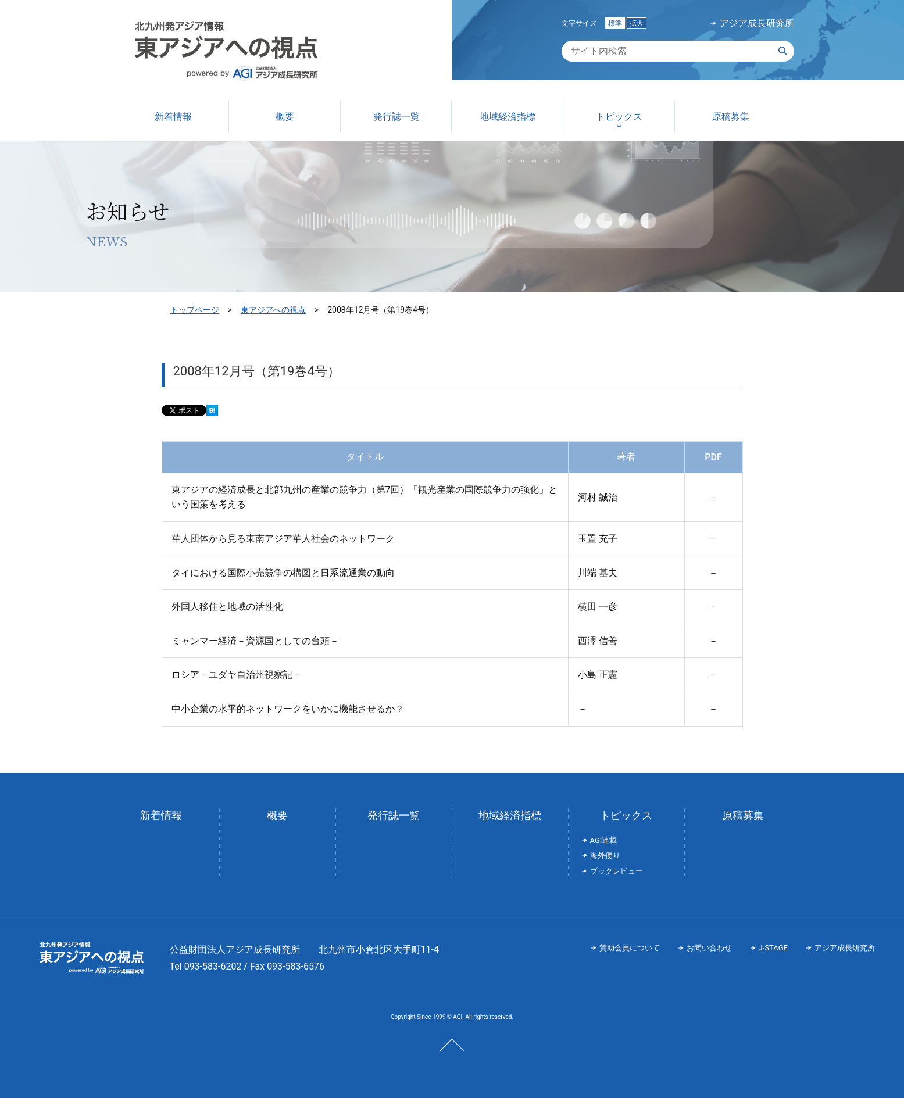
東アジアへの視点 (273, 309)
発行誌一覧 (393, 815)
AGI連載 (603, 840)
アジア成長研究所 (757, 23)
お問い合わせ (709, 947)
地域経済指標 (509, 815)
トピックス (626, 815)
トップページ (194, 309)
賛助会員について (629, 947)
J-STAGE (773, 947)
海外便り (605, 855)
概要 (277, 815)
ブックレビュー (616, 871)
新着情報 (161, 815)
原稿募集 (743, 815)
